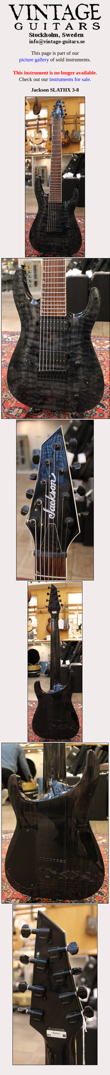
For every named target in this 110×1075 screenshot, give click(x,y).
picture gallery (34, 59)
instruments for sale (69, 79)
